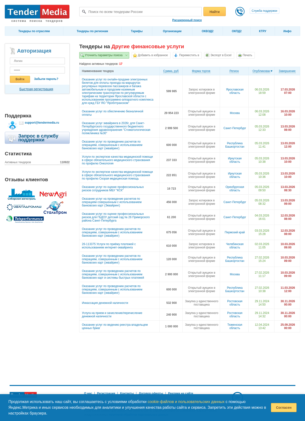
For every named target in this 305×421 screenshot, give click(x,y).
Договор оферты (151, 393)
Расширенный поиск (187, 20)
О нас (88, 393)
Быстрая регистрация (36, 89)
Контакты (127, 393)
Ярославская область (235, 91)
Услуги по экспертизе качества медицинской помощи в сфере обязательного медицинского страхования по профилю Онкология (117, 160)
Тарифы (137, 31)
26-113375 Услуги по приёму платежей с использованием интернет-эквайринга (109, 245)
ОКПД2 (237, 31)
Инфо (287, 31)
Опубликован (261, 71)
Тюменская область (234, 326)
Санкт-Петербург (235, 128)
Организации (172, 31)
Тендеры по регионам (92, 31)
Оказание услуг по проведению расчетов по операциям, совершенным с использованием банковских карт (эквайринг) (112, 145)
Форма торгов (201, 71)
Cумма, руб (171, 71)
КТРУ (262, 31)
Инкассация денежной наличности (105, 303)
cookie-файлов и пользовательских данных (186, 402)
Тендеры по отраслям (34, 31)
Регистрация (106, 393)
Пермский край (235, 232)
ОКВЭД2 (208, 31)
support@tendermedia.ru (42, 122)
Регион (234, 71)
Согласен (284, 407)
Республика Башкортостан (234, 145)
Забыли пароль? (46, 79)
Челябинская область (235, 245)
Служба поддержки (264, 10)
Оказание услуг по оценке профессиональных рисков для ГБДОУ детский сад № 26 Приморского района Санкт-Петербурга (116, 217)
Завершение (287, 71)
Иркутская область (235, 160)
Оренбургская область (235, 188)
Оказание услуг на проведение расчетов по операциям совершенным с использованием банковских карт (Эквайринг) (111, 202)
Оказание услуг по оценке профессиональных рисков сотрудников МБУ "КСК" (113, 188)
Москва (235, 113)
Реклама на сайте (180, 393)
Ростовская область (234, 303)
